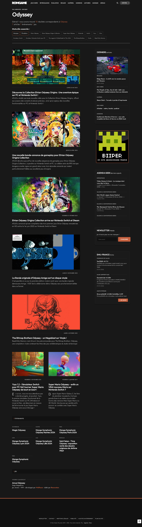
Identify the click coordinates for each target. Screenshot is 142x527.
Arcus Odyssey (18, 483)
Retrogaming (44, 3)
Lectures (87, 3)
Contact (52, 518)
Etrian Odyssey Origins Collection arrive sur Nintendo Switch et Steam (45, 220)
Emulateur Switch (18, 38)
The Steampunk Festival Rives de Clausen (110, 207)
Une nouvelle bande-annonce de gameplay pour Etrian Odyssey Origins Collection (42, 156)
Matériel (71, 3)
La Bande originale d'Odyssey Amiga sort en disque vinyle (39, 278)
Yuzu (94, 33)
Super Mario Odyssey (69, 33)
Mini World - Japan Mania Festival (108, 195)
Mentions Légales (62, 518)
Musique (95, 3)
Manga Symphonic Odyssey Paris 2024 (68, 431)
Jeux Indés (34, 3)
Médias (102, 3)
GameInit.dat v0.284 (104, 278)
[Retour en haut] (139, 521)
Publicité (73, 518)
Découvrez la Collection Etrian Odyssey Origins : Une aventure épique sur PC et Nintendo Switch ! (45, 93)
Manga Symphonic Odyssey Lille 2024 (44, 442)
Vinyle (89, 38)
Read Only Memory (100, 38)
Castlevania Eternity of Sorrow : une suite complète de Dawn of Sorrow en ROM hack (111, 118)
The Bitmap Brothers (79, 38)
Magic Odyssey (19, 430)
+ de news (123, 300)
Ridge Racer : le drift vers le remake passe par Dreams (111, 80)
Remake (63, 3)
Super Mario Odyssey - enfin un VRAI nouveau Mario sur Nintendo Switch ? (63, 387)
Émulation (55, 3)
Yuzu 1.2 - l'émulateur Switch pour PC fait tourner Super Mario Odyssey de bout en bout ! (28, 387)
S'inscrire (124, 239)
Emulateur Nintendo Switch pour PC (35, 38)
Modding (79, 3)
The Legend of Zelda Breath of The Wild (60, 38)
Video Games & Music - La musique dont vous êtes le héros (110, 182)
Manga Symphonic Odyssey (20, 460)
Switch (88, 33)
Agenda (125, 3)
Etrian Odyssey (35, 33)
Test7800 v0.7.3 (102, 261)
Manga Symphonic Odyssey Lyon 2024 (20, 442)
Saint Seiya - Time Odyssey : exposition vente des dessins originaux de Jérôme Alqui (68, 446)
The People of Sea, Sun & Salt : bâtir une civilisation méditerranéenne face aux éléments (112, 91)
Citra (100, 33)
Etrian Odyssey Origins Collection (51, 33)
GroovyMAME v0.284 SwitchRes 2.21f (110, 294)
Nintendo (80, 33)
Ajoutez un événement (85, 518)
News (90, 523)
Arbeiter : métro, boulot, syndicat (108, 108)
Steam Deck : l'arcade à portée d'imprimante (112, 100)
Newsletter (43, 518)
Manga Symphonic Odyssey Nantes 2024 (45, 431)
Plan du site (99, 518)
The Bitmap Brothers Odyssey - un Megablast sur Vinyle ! (39, 338)
